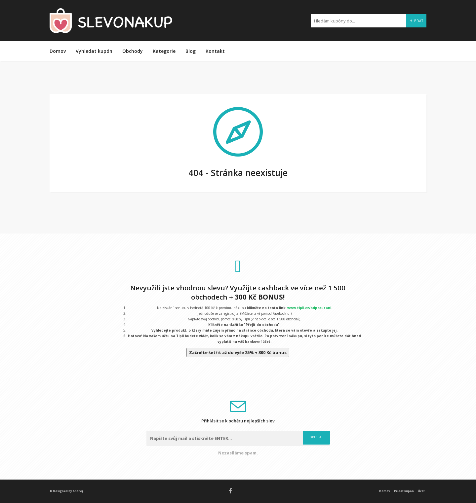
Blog (190, 51)
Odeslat (316, 437)
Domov (58, 51)
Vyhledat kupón (94, 51)
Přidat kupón (404, 491)
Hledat (416, 20)
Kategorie (164, 51)
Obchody (132, 51)
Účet (421, 491)
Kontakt (215, 51)
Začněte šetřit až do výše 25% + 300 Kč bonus (238, 352)
